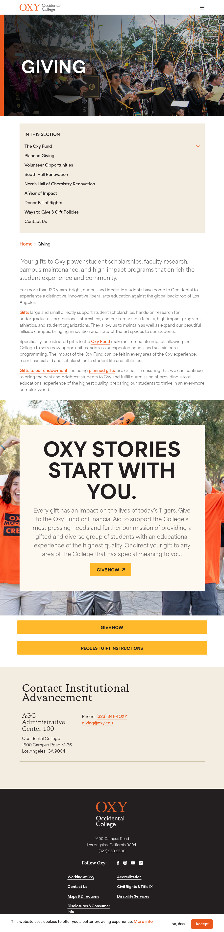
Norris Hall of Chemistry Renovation (60, 183)
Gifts (24, 312)
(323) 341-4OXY (112, 716)
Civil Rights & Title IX (135, 886)
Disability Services (133, 896)
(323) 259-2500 (112, 851)
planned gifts (102, 370)
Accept (201, 924)
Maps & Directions (83, 896)
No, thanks (180, 924)
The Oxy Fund (38, 145)
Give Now (108, 569)
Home (26, 243)
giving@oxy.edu (97, 722)
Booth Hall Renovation (46, 174)
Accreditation (129, 877)
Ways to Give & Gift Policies (52, 211)
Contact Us (36, 221)
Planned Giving (39, 155)
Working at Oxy (81, 877)
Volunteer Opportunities (49, 164)
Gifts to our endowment (44, 370)
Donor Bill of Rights (43, 202)
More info (143, 921)
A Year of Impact (41, 193)
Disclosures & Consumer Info (89, 908)
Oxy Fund (100, 341)
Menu (200, 7)
